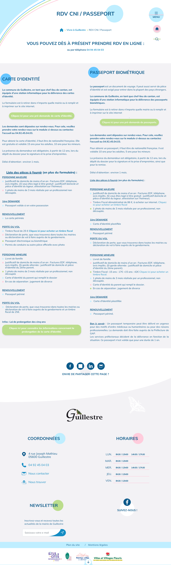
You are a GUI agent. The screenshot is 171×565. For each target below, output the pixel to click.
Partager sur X (80, 366)
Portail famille (87, 558)
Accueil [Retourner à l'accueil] (157, 28)
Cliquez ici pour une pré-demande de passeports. (129, 122)
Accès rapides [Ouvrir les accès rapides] (85, 546)
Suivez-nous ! (127, 510)
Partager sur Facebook (70, 366)
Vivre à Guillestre (76, 29)
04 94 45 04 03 (95, 49)
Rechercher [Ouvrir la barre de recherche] (157, 39)
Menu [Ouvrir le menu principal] (156, 15)
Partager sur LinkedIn (90, 366)
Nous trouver (37, 482)
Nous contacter (38, 473)
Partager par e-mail (101, 366)
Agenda (155, 558)
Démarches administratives (23, 558)
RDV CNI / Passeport (54, 558)
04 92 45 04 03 (38, 465)
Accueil (61, 30)
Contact (122, 558)
